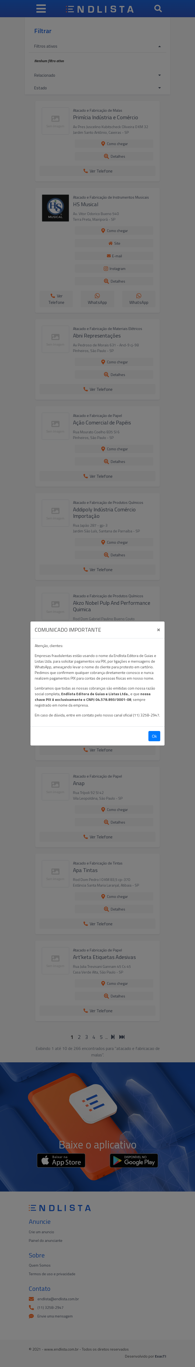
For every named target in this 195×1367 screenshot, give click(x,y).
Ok (154, 736)
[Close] (158, 629)
